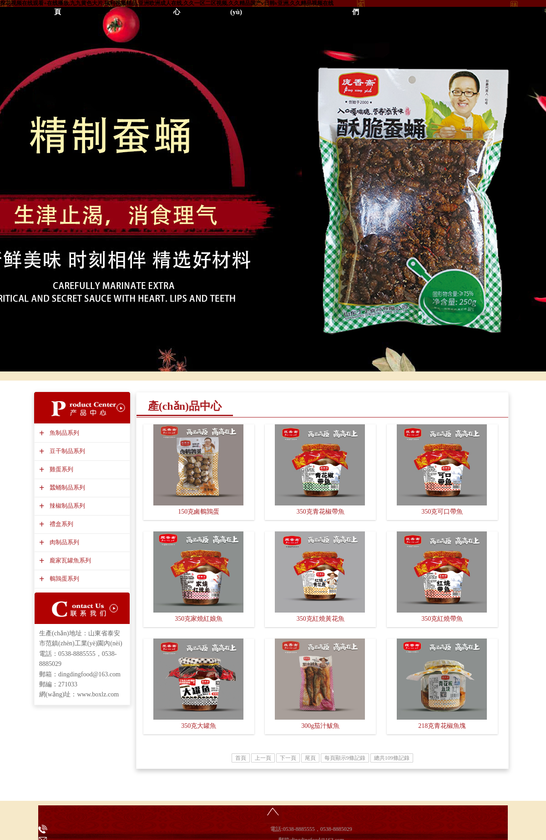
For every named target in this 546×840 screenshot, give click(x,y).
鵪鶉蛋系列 (63, 578)
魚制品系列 (63, 432)
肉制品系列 (63, 542)
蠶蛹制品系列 (66, 487)
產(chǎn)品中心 (185, 406)
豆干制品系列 (66, 451)
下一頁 (288, 758)
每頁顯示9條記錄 (344, 758)
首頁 (240, 758)
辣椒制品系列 (66, 505)
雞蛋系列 (60, 469)
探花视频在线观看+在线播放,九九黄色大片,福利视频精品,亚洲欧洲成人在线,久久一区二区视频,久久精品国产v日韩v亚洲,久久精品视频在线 (167, 3)
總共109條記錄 (392, 758)
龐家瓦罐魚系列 (69, 560)
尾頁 (310, 758)
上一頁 (263, 758)
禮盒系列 (60, 523)
